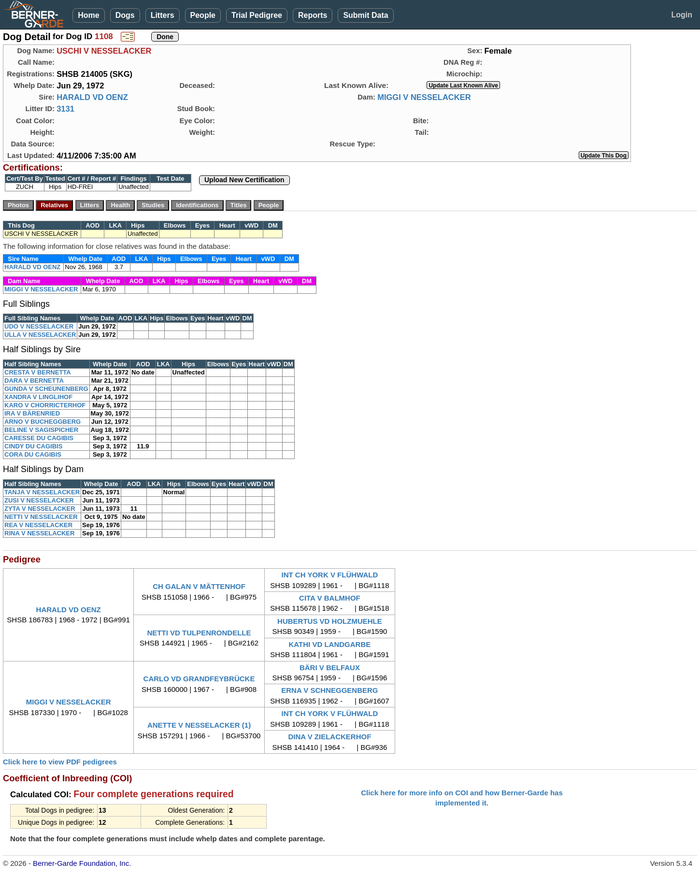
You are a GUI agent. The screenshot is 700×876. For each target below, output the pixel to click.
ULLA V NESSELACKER (40, 334)
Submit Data (365, 15)
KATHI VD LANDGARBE (330, 644)
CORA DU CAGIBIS (32, 454)
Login (681, 15)
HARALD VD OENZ (92, 97)
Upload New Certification (244, 180)
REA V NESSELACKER (38, 525)
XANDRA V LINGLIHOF (38, 397)
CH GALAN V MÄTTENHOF (199, 586)
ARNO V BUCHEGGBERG (42, 421)
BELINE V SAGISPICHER (41, 429)
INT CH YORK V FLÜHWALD (330, 575)
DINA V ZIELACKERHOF (329, 736)
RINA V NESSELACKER (39, 533)
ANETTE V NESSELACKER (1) (199, 725)
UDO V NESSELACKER (38, 326)
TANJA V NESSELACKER (42, 492)
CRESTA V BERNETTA (37, 372)
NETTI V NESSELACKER (41, 516)
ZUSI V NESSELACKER (39, 500)
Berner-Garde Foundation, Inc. (82, 863)
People (202, 15)
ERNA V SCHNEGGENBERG (329, 690)
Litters (162, 15)
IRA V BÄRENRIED (32, 413)
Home (88, 15)
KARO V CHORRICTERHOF (45, 405)
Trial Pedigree (256, 15)
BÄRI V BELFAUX (330, 667)
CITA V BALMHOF (329, 598)
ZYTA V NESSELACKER (39, 508)
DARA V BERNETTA (34, 380)
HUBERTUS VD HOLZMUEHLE (329, 621)
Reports (312, 15)
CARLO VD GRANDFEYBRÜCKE (199, 679)
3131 (65, 108)
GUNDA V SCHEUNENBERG (46, 388)
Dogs (125, 15)
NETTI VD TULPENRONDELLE (199, 633)
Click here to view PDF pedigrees (60, 762)
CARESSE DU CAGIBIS (38, 438)
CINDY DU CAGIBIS (33, 446)
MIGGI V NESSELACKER (424, 97)
